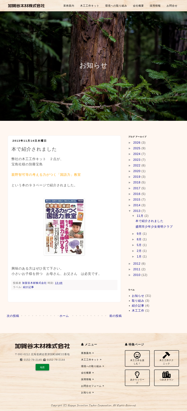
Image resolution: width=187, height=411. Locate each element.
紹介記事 (28, 287)
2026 (137, 142)
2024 (137, 153)
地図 (42, 367)
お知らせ (138, 295)
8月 (140, 239)
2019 (137, 176)
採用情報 (155, 5)
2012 (137, 263)
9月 (140, 233)
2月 (140, 250)
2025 (137, 148)
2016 (137, 193)
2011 (137, 269)
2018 (137, 182)
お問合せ (172, 5)
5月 (140, 245)
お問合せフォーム (92, 386)
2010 (137, 274)
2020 (137, 171)
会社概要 (138, 5)
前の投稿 (115, 315)
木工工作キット (89, 5)
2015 (137, 199)
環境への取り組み (116, 5)
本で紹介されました (149, 220)
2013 (137, 210)
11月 (140, 215)
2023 (137, 159)
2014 (137, 205)
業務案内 (68, 5)
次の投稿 (13, 315)
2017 (137, 188)
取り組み (138, 300)
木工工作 (138, 310)
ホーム (64, 315)
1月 (140, 256)
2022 (137, 165)
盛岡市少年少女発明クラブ (154, 226)
